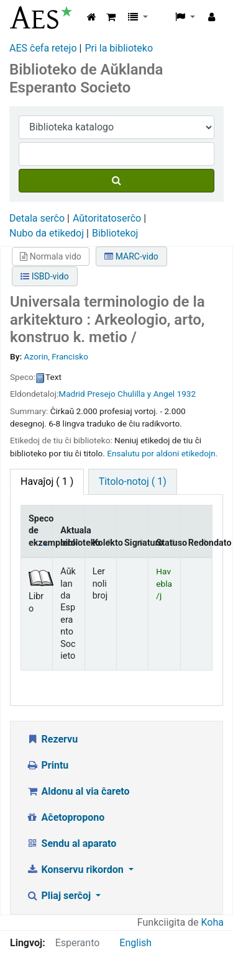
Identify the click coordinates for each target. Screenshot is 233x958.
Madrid (71, 394)
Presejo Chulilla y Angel (131, 394)
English (135, 943)
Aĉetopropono (65, 817)
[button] (111, 17)
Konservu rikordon (76, 869)
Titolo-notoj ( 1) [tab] (133, 481)
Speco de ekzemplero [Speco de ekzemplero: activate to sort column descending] (41, 530)
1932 (186, 394)
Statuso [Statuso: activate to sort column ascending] (168, 543)
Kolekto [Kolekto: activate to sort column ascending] (105, 543)
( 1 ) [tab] (47, 481)
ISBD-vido (44, 276)
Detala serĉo (37, 218)
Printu (47, 765)
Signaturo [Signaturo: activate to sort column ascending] (136, 543)
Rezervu (52, 739)
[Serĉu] (116, 180)
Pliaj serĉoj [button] (59, 896)
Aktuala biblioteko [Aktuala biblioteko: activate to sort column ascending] (72, 536)
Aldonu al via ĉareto (78, 791)
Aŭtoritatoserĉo (107, 218)
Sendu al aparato (71, 843)
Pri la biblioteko (119, 48)
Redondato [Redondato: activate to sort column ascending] (200, 543)
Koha (212, 922)
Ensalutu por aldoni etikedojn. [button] (162, 453)
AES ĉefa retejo (43, 48)
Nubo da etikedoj (46, 233)
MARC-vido (131, 256)
